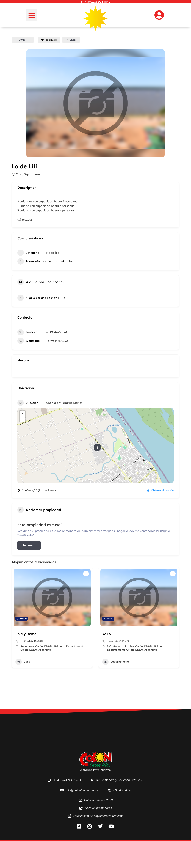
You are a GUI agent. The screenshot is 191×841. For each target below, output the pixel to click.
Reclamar (29, 545)
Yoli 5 (106, 634)
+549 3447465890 (31, 641)
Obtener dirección (160, 490)
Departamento (33, 174)
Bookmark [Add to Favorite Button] (49, 39)
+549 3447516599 (118, 641)
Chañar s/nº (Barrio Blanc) (64, 403)
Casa (19, 174)
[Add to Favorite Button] (86, 573)
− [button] (22, 419)
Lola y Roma (26, 634)
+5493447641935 (57, 340)
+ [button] (22, 413)
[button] (32, 15)
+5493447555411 (57, 332)
